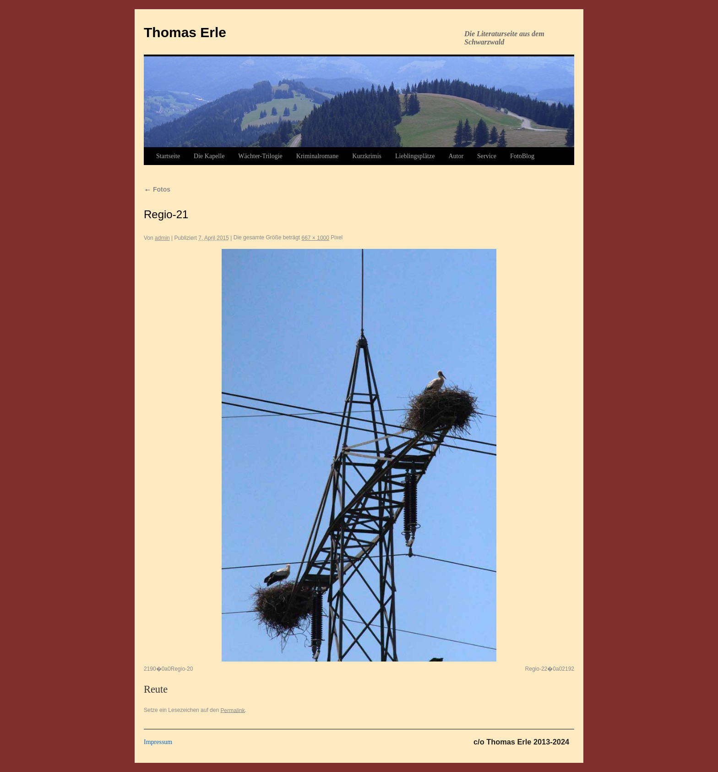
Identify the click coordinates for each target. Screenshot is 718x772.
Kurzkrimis (366, 156)
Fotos (157, 189)
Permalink (232, 710)
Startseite (168, 156)
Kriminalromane (317, 156)
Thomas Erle (185, 32)
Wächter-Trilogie (260, 156)
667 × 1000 (315, 238)
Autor (455, 156)
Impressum (158, 742)
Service (486, 156)
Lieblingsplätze (415, 156)
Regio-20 (182, 669)
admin (162, 238)
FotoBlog (522, 156)
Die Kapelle (209, 156)
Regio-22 (536, 669)
